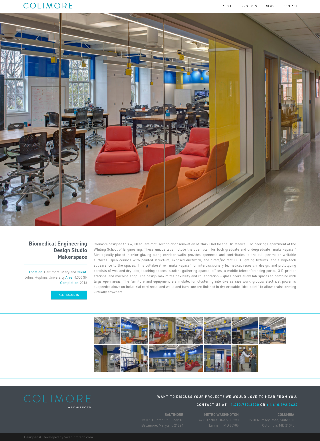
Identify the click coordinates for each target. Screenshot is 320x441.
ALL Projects (69, 295)
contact (290, 6)
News (270, 6)
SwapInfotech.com (78, 437)
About (228, 6)
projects (249, 6)
